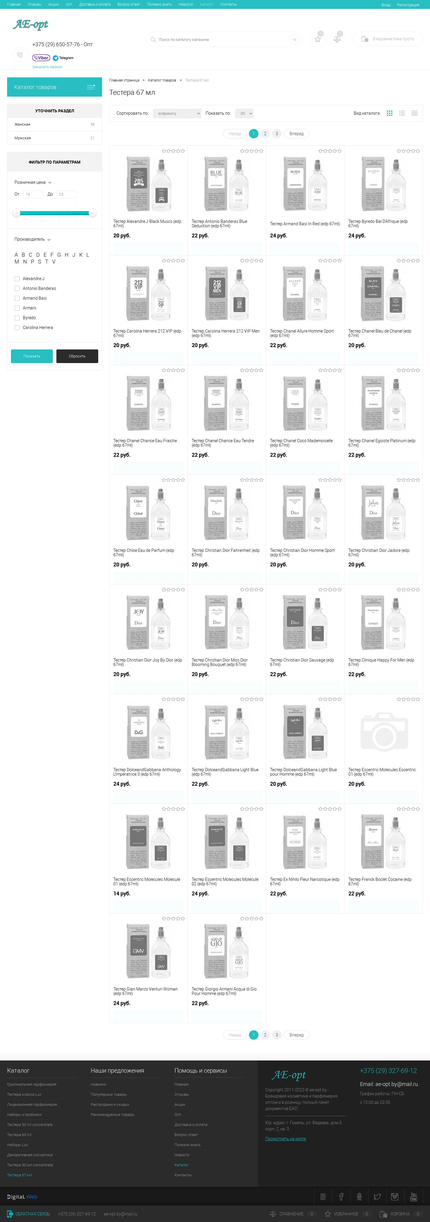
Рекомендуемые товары (112, 1114)
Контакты (228, 4)
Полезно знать (159, 4)
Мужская (23, 138)
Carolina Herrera (38, 327)
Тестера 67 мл (19, 1175)
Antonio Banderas (39, 288)
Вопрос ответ (129, 4)
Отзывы (34, 4)
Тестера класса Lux (24, 1094)
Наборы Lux (17, 1145)
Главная (14, 4)
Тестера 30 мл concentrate (30, 1165)
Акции (53, 4)
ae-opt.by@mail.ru (396, 1084)
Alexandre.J (34, 278)
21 (93, 138)
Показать (31, 356)
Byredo (29, 317)
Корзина (401, 1214)
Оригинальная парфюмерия (31, 1084)
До (50, 194)
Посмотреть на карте (285, 1138)
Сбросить (77, 356)
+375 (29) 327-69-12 (77, 1214)
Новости (186, 4)
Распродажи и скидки (110, 1104)
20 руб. (122, 234)
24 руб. (278, 234)
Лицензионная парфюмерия (32, 1104)
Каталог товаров (54, 87)
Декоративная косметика (30, 1155)
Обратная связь (28, 1214)
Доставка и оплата (94, 4)
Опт (69, 4)
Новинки (98, 1084)
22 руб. (200, 234)
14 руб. (122, 892)
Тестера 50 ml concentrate (30, 1124)
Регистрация (408, 5)
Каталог (206, 4)
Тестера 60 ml (19, 1134)
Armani (29, 308)
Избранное (348, 1214)
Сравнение (293, 1214)
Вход (386, 5)
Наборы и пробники (24, 1114)
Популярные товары (109, 1094)
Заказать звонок (47, 67)
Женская (22, 124)
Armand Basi (35, 298)
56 (93, 124)
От (17, 194)
